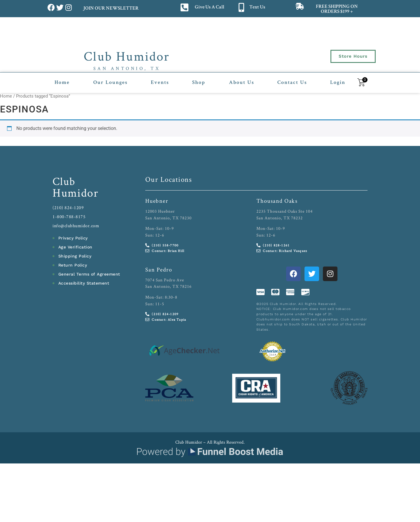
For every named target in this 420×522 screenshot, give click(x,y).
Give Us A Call (209, 7)
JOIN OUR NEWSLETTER (111, 8)
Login (337, 82)
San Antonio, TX (127, 68)
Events (160, 82)
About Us (241, 82)
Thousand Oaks (277, 200)
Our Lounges (110, 82)
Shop (198, 82)
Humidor (75, 192)
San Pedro (158, 269)
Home (62, 82)
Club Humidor (127, 55)
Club (64, 181)
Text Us (257, 7)
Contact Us (292, 82)
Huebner (156, 200)
